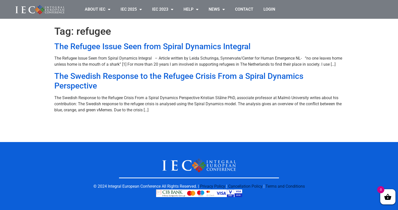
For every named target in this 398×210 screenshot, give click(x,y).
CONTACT (244, 9)
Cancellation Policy (245, 186)
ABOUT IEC (97, 9)
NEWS (217, 9)
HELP (191, 9)
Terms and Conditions (285, 186)
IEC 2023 (162, 9)
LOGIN (269, 9)
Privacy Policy (212, 186)
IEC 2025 (131, 9)
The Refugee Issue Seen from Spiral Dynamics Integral (152, 46)
